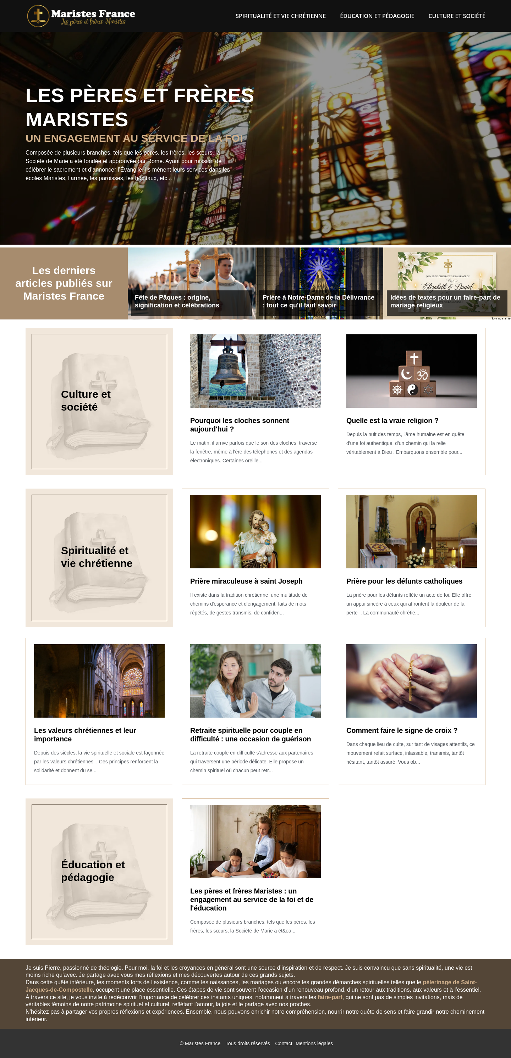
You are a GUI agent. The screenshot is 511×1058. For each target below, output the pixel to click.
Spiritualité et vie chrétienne (281, 16)
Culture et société (457, 16)
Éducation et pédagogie (377, 16)
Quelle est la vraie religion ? (392, 420)
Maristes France (202, 1043)
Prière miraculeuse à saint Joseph (246, 581)
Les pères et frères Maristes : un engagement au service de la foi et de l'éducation (251, 899)
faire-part (330, 997)
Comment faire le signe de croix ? (402, 730)
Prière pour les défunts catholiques (404, 581)
